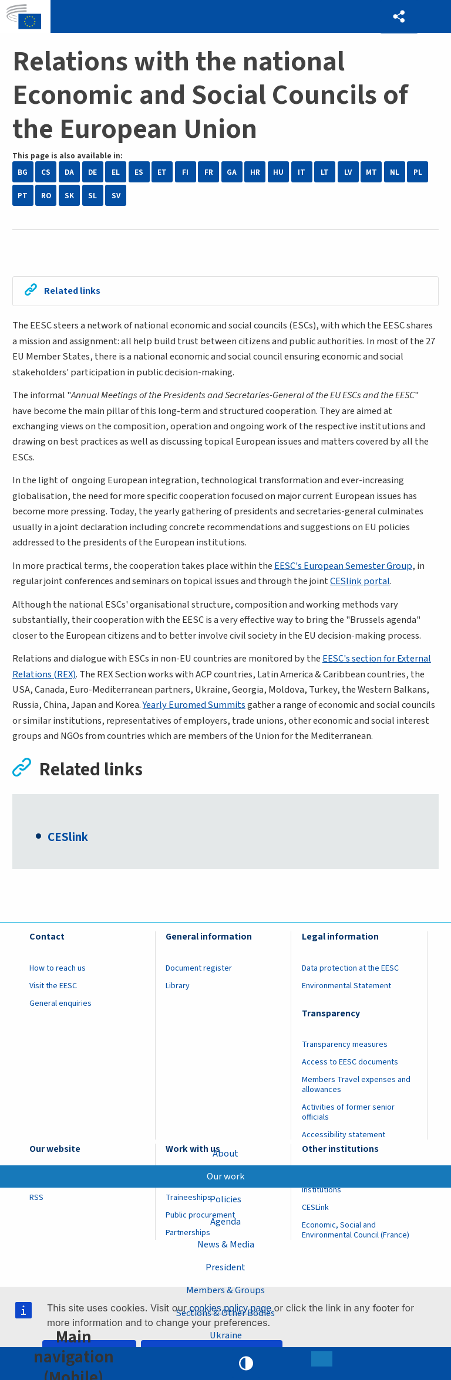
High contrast (246, 1364)
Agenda (225, 1222)
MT (371, 172)
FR (208, 172)
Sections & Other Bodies (225, 1313)
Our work (226, 1176)
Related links (73, 291)
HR (255, 172)
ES (138, 172)
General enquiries (60, 1004)
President (225, 1267)
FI (185, 172)
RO (46, 195)
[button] (398, 16)
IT (301, 172)
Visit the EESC (53, 986)
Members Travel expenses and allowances (356, 1085)
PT (23, 195)
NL (394, 172)
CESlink (68, 838)
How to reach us (57, 969)
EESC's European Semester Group (343, 566)
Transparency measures (345, 1045)
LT (325, 172)
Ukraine (226, 1335)
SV (116, 195)
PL (417, 172)
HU (278, 172)
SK (69, 195)
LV (348, 172)
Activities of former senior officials (348, 1113)
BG (23, 172)
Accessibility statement (343, 1135)
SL (92, 195)
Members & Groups (225, 1290)
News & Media (225, 1244)
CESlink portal (360, 582)
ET (162, 172)
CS (46, 172)
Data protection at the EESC (350, 969)
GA (232, 172)
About (225, 1153)
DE (92, 172)
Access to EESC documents (350, 1063)
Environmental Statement (346, 986)
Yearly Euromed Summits (195, 706)
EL (116, 172)
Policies (225, 1199)
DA (69, 172)
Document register (199, 969)
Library (178, 986)
